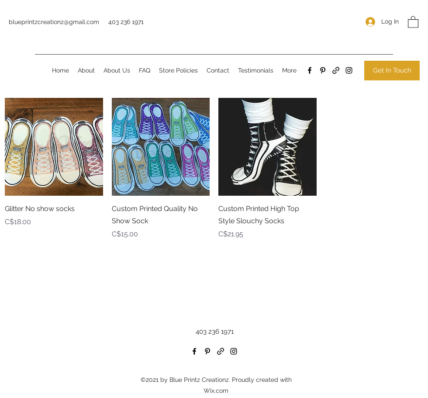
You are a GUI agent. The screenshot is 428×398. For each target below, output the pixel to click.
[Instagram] (349, 70)
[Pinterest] (322, 70)
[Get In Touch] (392, 70)
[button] (413, 21)
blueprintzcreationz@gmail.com (54, 21)
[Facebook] (309, 70)
